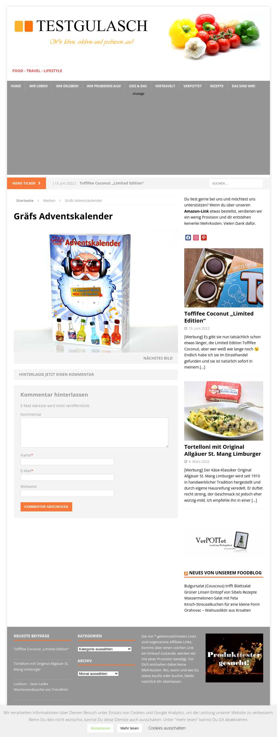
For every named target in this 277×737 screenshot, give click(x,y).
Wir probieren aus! (104, 86)
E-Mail (26, 470)
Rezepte (217, 86)
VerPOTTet (193, 86)
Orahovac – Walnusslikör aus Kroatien (217, 610)
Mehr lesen (129, 728)
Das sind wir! (243, 86)
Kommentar (31, 414)
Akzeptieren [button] (100, 728)
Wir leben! (38, 86)
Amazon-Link (196, 211)
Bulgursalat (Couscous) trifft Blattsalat (217, 585)
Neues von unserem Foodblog (225, 573)
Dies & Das (138, 86)
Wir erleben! (67, 86)
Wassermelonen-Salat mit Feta (211, 598)
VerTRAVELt (165, 86)
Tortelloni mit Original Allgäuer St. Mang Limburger (222, 450)
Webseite (29, 486)
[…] (202, 367)
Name (26, 455)
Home (16, 86)
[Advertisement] (138, 137)
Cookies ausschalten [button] (167, 728)
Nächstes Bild (158, 358)
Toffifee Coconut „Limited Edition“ (219, 317)
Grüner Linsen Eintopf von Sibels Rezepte (220, 592)
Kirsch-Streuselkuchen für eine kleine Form (222, 604)
